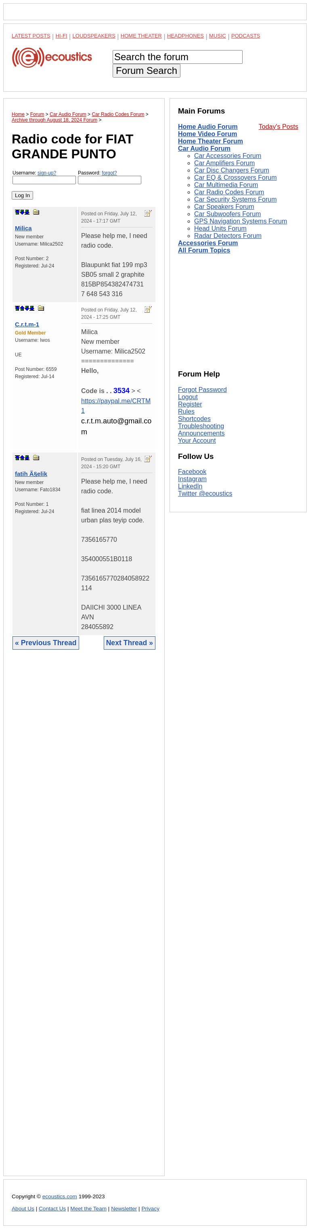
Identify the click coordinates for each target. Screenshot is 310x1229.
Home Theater (141, 36)
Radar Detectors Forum (228, 235)
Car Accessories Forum (227, 155)
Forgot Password (202, 389)
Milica (23, 228)
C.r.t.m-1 (27, 324)
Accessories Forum (208, 243)
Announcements (201, 433)
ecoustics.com (59, 1196)
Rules (186, 411)
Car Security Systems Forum (235, 199)
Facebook (192, 471)
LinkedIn (190, 486)
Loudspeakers (94, 36)
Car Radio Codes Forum (229, 192)
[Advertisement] (84, 919)
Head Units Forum (220, 228)
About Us (23, 1209)
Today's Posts (278, 126)
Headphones (185, 36)
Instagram (192, 479)
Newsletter (124, 1209)
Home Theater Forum (210, 141)
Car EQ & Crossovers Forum (235, 177)
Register (190, 404)
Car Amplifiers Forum (224, 163)
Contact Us (52, 1209)
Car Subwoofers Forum (227, 213)
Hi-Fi (61, 36)
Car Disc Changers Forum (231, 170)
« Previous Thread (46, 643)
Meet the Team (88, 1209)
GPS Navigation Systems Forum (240, 221)
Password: (109, 177)
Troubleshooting (201, 426)
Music (217, 36)
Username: (44, 177)
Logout (188, 397)
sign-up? (47, 173)
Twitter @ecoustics (205, 493)
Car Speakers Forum (224, 206)
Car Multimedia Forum (226, 184)
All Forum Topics (204, 250)
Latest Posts (31, 36)
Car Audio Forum (204, 148)
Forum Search (146, 70)
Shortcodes (194, 418)
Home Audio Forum (208, 126)
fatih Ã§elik (31, 473)
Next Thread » (129, 643)
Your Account (197, 440)
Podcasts (245, 36)
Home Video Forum (207, 133)
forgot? (109, 173)
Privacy (150, 1209)
